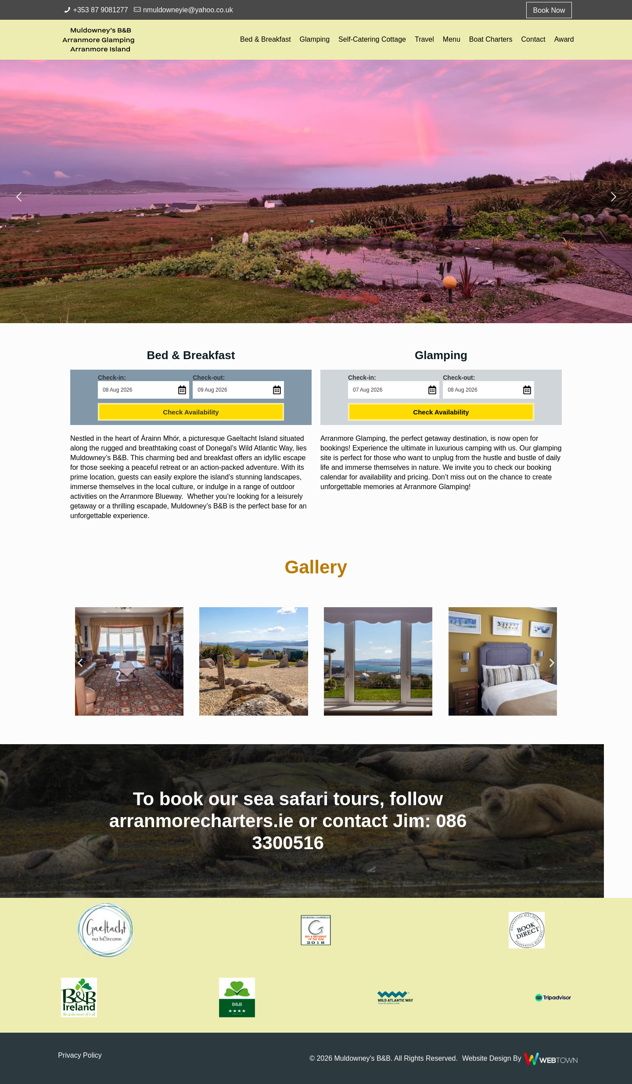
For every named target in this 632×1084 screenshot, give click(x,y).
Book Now (549, 10)
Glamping (441, 355)
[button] (348, 662)
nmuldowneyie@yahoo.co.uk (188, 10)
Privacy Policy (80, 1055)
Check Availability (191, 412)
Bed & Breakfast (191, 355)
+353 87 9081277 (100, 10)
